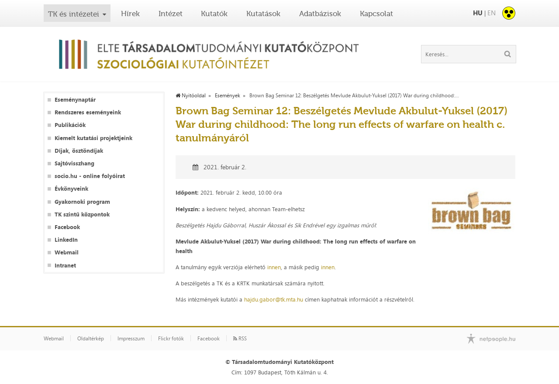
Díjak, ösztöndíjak (79, 151)
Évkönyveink (71, 189)
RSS (240, 338)
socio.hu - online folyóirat (90, 176)
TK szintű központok (82, 214)
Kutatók (214, 13)
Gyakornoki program (82, 202)
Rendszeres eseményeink (88, 112)
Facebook (67, 227)
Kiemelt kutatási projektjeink (93, 138)
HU (478, 12)
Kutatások (263, 13)
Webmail (67, 252)
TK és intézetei (73, 14)
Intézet (171, 13)
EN (491, 12)
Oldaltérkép (90, 338)
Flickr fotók (171, 338)
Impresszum (131, 338)
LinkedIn (66, 240)
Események (227, 95)
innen (274, 267)
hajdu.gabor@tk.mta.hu (273, 299)
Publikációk (70, 125)
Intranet (65, 265)
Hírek (130, 13)
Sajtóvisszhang (74, 163)
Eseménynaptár (75, 100)
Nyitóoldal (191, 95)
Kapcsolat (376, 13)
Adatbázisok (320, 13)
